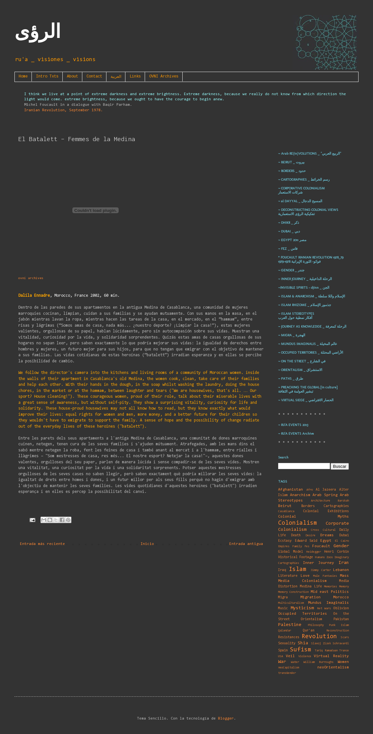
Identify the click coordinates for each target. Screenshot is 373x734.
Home (23, 76)
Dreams (327, 535)
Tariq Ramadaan (326, 650)
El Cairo (342, 540)
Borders (308, 506)
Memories (330, 586)
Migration (310, 597)
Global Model (290, 552)
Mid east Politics (330, 592)
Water (295, 662)
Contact (94, 76)
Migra (283, 597)
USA (280, 656)
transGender (287, 673)
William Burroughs (318, 662)
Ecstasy (285, 541)
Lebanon (341, 570)
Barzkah (343, 500)
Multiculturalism (291, 603)
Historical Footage (295, 557)
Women (343, 662)
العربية (116, 77)
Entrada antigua (246, 544)
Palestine (289, 624)
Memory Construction (293, 592)
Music (283, 608)
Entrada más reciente (42, 544)
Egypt (326, 541)
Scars (345, 637)
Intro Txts (47, 76)
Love (305, 576)
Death (296, 535)
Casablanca (286, 511)
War (282, 661)
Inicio (147, 544)
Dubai (344, 535)
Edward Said (306, 541)
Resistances (288, 637)
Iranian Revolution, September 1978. (63, 110)
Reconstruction (337, 630)
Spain (283, 650)
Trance (344, 650)
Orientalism (311, 619)
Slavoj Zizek (321, 643)
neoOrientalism (333, 667)
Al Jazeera (326, 490)
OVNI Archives (163, 76)
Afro (309, 489)
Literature (287, 576)
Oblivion (341, 608)
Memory (344, 586)
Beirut (285, 506)
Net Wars (324, 608)
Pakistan (341, 619)
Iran (344, 562)
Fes (307, 546)
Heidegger (313, 551)
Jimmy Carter (321, 570)
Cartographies (336, 506)
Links (135, 76)
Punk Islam (339, 625)
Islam (297, 569)
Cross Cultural (323, 530)
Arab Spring (325, 495)
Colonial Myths (313, 517)
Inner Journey (318, 563)
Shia (303, 643)
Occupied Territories (302, 614)
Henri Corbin (336, 552)
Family (297, 546)
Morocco (341, 597)
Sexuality (287, 643)
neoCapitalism (288, 667)
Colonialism (297, 523)
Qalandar (284, 630)
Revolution (319, 637)
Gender (341, 546)
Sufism (300, 650)
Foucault (321, 546)
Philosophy (316, 625)
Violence (304, 656)
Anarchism (300, 495)
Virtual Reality (331, 656)
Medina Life (311, 586)
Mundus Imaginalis (328, 603)
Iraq (282, 570)
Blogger (226, 718)
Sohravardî (341, 643)
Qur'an (308, 630)
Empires (283, 546)
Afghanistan (290, 490)
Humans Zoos (324, 557)
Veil (290, 656)
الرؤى (37, 31)
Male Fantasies (325, 576)
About (72, 76)
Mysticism (302, 608)
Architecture (320, 500)
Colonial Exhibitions (326, 511)
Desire (310, 535)
